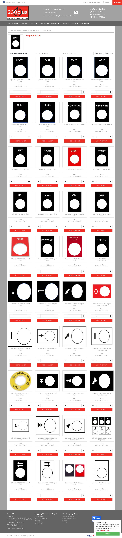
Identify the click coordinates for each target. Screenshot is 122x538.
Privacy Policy (38, 524)
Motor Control (44, 24)
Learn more (105, 530)
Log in (117, 2)
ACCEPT (107, 534)
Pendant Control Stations (30, 31)
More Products (85, 24)
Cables (34, 24)
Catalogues (38, 520)
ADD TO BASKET (20, 96)
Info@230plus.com (99, 14)
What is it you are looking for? (54, 9)
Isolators (74, 24)
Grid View (98, 53)
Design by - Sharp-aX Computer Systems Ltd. (20, 535)
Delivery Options (39, 516)
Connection (65, 24)
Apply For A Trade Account (69, 518)
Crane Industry (13, 24)
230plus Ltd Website (68, 516)
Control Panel (25, 24)
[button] (47, 53)
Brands (64, 520)
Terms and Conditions (41, 518)
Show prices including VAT (19, 53)
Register (107, 2)
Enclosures (55, 24)
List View (109, 53)
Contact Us (11, 514)
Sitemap (64, 522)
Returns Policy (39, 522)
